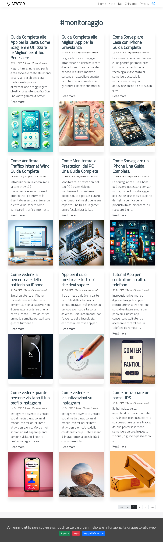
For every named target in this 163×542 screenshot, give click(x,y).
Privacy (144, 3)
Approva (64, 533)
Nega (76, 533)
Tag (120, 3)
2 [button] (139, 507)
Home (102, 3)
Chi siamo (131, 3)
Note (112, 3)
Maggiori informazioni (93, 533)
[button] (145, 507)
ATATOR (16, 4)
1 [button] (134, 507)
